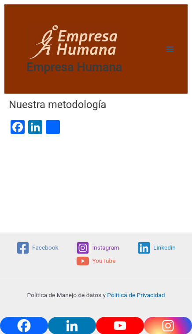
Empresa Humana (74, 67)
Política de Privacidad (136, 294)
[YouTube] (96, 261)
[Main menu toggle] (170, 49)
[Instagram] (98, 247)
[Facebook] (37, 247)
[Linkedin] (156, 247)
